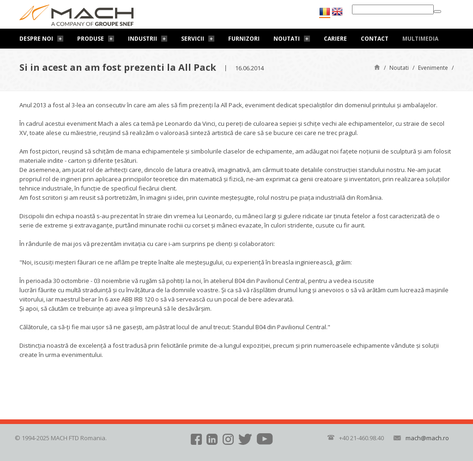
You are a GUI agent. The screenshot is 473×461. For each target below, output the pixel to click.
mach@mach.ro (427, 438)
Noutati (286, 39)
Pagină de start (377, 67)
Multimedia (420, 39)
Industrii (142, 39)
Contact (374, 39)
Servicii (192, 39)
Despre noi (36, 39)
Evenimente (433, 68)
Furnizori (244, 39)
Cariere (335, 39)
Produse (90, 39)
